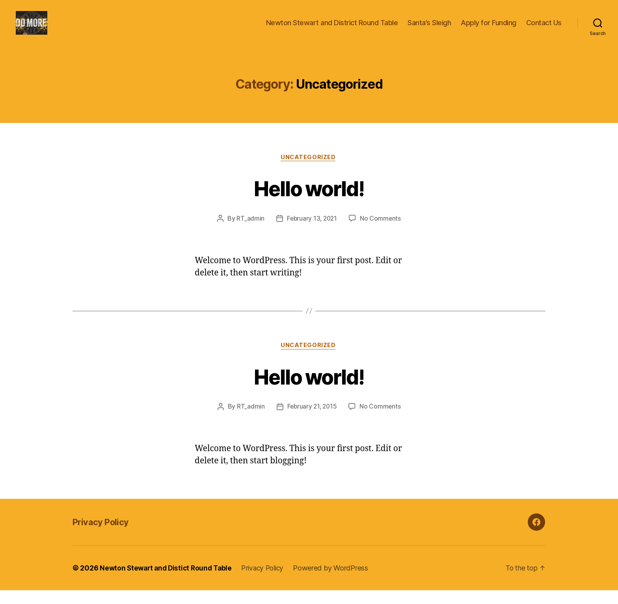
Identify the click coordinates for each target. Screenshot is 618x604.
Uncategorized (309, 169)
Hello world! (309, 200)
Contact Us (544, 28)
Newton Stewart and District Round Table (332, 28)
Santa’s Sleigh (429, 28)
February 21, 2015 (311, 420)
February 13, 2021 (312, 231)
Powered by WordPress (338, 582)
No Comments (381, 231)
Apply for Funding (488, 28)
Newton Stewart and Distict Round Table (168, 582)
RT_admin (249, 231)
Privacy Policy (103, 535)
